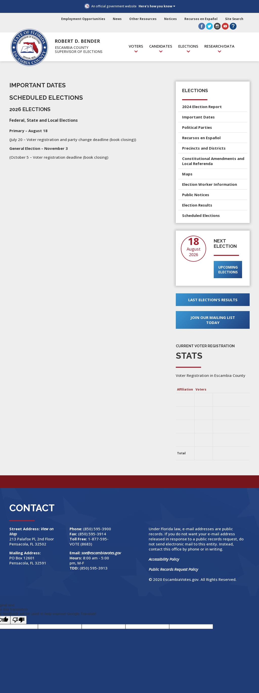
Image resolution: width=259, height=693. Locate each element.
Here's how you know (155, 6)
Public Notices (195, 194)
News (117, 19)
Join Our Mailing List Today (212, 320)
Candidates (160, 46)
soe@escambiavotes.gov (101, 552)
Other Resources (143, 19)
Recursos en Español (201, 19)
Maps (187, 173)
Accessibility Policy (164, 559)
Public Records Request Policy (173, 569)
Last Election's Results (213, 299)
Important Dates (198, 116)
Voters (136, 46)
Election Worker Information (209, 184)
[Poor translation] (18, 620)
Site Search (234, 19)
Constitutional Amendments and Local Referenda (213, 161)
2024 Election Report (202, 106)
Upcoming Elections (228, 269)
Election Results (197, 205)
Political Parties (197, 127)
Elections (188, 46)
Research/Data (219, 46)
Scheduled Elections (201, 215)
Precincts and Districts (204, 148)
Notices (170, 19)
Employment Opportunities (83, 19)
